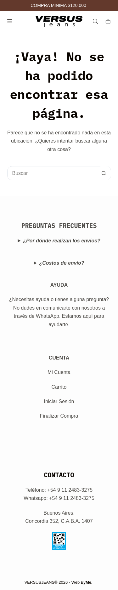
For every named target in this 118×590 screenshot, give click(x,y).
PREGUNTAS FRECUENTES (59, 225)
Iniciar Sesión (59, 401)
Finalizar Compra (59, 416)
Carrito (58, 387)
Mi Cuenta (59, 372)
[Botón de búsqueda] (104, 173)
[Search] (95, 21)
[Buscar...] (52, 173)
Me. (89, 582)
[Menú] (9, 21)
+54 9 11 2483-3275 (71, 498)
